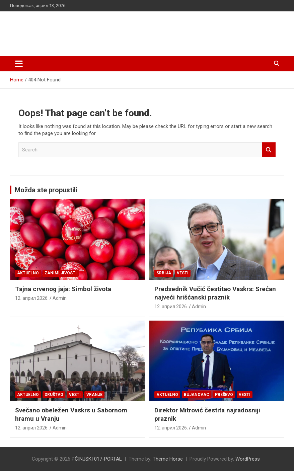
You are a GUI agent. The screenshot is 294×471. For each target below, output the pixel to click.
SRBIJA (163, 273)
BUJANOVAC (196, 394)
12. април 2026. (32, 298)
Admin (60, 298)
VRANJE (94, 394)
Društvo (54, 394)
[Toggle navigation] (19, 63)
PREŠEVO (224, 394)
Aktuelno (28, 273)
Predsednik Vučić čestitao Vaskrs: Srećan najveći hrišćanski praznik (215, 293)
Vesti (183, 273)
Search (269, 149)
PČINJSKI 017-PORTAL (80, 30)
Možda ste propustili (46, 190)
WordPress (247, 459)
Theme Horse (168, 459)
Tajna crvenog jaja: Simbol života (63, 289)
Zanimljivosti (61, 273)
